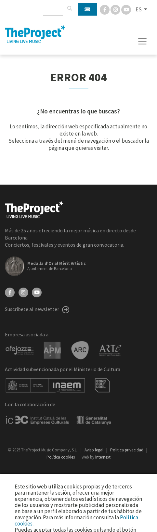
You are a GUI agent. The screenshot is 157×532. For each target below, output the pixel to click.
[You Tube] (126, 9)
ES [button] (139, 9)
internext (103, 457)
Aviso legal (94, 450)
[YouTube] (37, 292)
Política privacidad (127, 450)
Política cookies (61, 457)
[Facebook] (105, 9)
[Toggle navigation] (142, 41)
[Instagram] (116, 9)
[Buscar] (69, 8)
